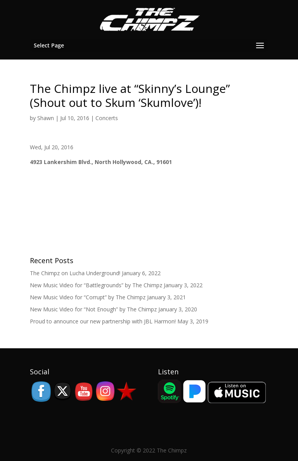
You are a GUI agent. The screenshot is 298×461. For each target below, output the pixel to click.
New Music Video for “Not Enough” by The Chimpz (93, 309)
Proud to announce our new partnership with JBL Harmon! (103, 321)
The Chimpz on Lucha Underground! (75, 273)
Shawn (45, 118)
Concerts (106, 118)
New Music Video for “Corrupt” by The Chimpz (88, 297)
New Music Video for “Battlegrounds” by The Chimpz (96, 285)
